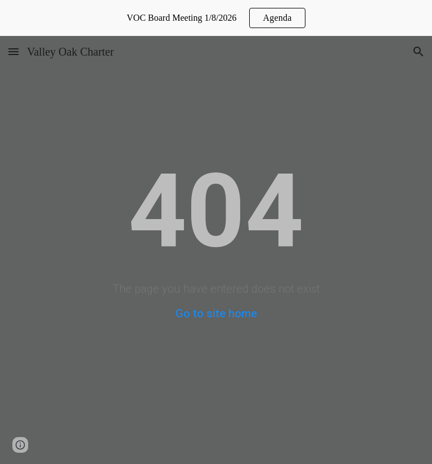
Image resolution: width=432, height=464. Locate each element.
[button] (13, 51)
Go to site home (216, 313)
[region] (216, 18)
